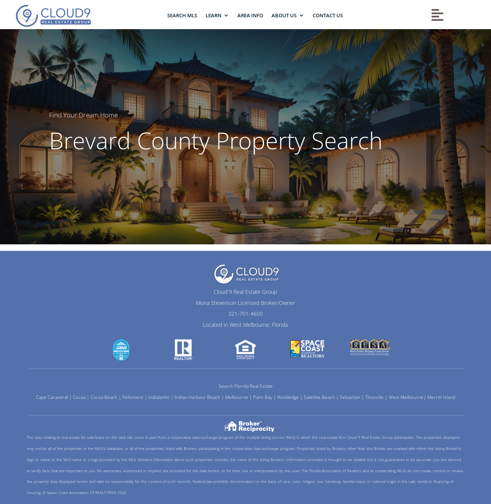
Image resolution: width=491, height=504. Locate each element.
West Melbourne (406, 397)
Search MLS (182, 15)
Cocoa (79, 397)
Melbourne (236, 397)
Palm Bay (262, 397)
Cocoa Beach (104, 397)
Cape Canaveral (52, 397)
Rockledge (288, 397)
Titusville (374, 397)
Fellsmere (132, 397)
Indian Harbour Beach (197, 397)
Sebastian (350, 397)
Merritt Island (441, 397)
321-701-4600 (245, 313)
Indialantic (159, 397)
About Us (284, 15)
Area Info (250, 15)
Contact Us (328, 15)
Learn (213, 15)
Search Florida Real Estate (246, 386)
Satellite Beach (319, 397)
